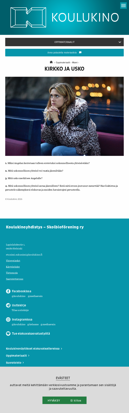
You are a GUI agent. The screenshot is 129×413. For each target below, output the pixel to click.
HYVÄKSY (54, 400)
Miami (75, 62)
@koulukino (18, 296)
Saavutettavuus (14, 278)
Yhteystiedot (13, 260)
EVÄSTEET (63, 378)
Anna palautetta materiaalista (64, 52)
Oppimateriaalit (64, 62)
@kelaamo (33, 324)
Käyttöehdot (13, 266)
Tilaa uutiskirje (20, 310)
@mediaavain (35, 296)
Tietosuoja (12, 272)
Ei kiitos (76, 400)
